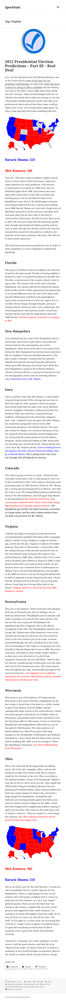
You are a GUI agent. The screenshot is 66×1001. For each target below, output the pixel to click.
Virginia (32, 987)
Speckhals (12, 7)
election (19, 984)
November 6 (34, 984)
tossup (25, 987)
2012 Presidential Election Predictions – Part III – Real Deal (30, 66)
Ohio (48, 984)
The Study (39, 981)
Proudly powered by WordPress (17, 997)
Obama (42, 984)
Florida (25, 984)
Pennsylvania (10, 987)
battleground (10, 984)
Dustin (28, 981)
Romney (19, 987)
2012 (49, 981)
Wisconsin (40, 987)
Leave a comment (14, 989)
